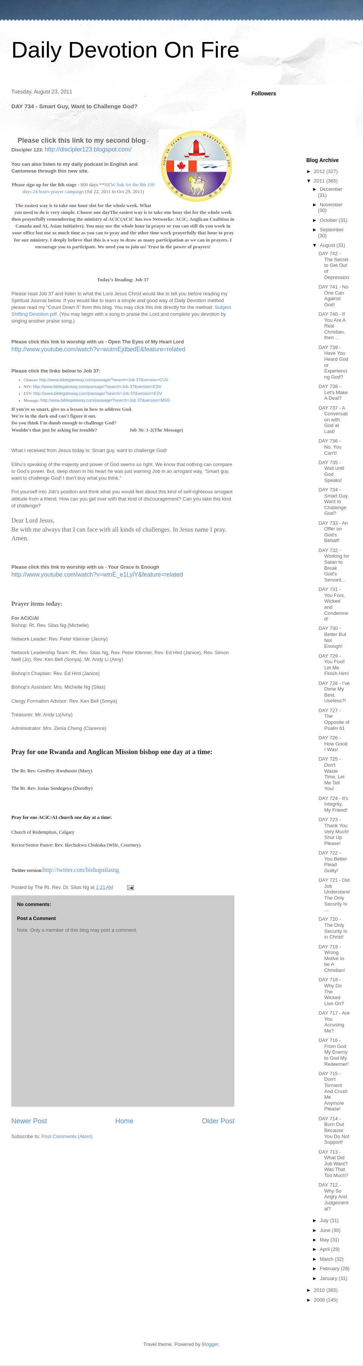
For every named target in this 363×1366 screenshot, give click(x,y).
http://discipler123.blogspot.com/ (88, 149)
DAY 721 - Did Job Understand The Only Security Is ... (333, 894)
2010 (320, 1290)
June (326, 1230)
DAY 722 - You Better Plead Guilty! (332, 861)
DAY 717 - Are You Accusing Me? (333, 1022)
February (330, 1268)
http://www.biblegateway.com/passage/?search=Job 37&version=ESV (97, 386)
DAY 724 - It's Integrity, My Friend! (333, 804)
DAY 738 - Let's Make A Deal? (332, 392)
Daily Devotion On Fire (125, 49)
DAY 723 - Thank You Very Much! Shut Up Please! (333, 831)
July (325, 1220)
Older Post (218, 1121)
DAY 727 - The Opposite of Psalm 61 (333, 719)
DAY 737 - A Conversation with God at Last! (332, 419)
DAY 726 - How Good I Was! (332, 743)
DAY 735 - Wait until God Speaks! (331, 471)
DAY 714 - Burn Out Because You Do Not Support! (333, 1130)
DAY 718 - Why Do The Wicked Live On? (331, 991)
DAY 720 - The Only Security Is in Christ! (332, 928)
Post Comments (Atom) (67, 1136)
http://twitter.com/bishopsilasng (81, 870)
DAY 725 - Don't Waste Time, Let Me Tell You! (331, 773)
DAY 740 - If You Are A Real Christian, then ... (331, 325)
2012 (320, 171)
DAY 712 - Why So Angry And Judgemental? (333, 1196)
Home (124, 1121)
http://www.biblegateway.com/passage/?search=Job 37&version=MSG (105, 400)
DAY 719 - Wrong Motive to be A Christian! (331, 958)
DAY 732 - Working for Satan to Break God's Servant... (333, 565)
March (327, 1259)
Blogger (210, 1344)
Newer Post (29, 1121)
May (325, 1240)
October (329, 220)
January (329, 1278)
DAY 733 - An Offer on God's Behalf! (333, 532)
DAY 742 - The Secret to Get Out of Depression (333, 265)
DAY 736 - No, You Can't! (329, 446)
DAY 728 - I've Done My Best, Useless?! (333, 692)
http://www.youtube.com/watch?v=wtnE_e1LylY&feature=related (97, 574)
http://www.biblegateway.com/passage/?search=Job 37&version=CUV (103, 379)
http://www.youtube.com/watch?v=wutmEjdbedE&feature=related (98, 349)
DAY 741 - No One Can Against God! (333, 295)
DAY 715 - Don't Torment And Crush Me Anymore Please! (332, 1091)
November (331, 204)
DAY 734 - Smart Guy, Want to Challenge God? (333, 501)
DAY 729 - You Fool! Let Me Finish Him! (333, 665)
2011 (320, 181)
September (332, 229)
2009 (320, 1300)
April (325, 1249)
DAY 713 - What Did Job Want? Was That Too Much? (333, 1163)
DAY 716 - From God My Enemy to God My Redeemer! (333, 1052)
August (328, 245)
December (331, 189)
